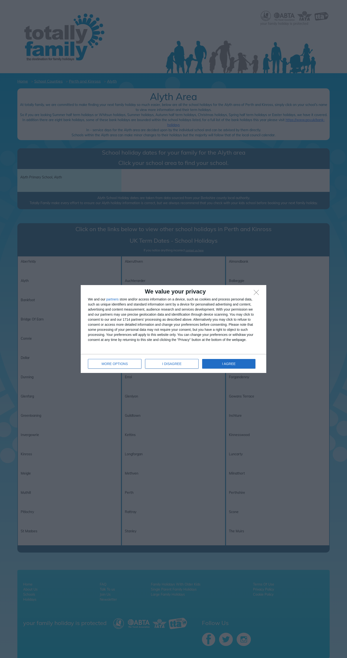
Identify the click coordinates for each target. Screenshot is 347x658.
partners (112, 299)
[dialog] (173, 329)
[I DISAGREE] (257, 294)
